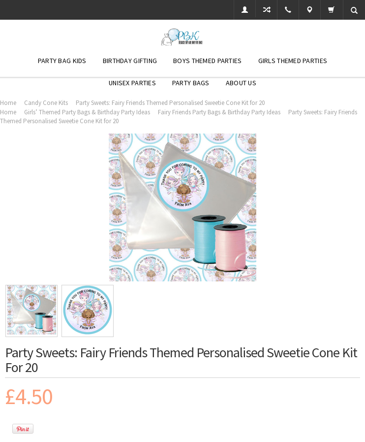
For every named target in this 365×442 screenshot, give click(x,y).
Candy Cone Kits (46, 103)
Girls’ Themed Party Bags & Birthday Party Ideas (87, 112)
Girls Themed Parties (293, 60)
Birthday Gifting (130, 60)
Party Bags (191, 82)
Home (8, 103)
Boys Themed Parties (207, 60)
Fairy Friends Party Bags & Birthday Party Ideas (219, 112)
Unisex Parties (132, 82)
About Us (241, 82)
